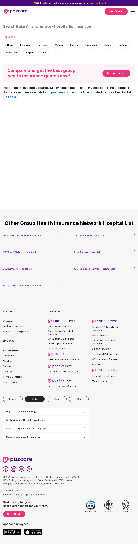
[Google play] (12, 532)
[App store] (33, 532)
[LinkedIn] (21, 469)
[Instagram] (13, 469)
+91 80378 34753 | (12, 494)
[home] (16, 11)
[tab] (13, 399)
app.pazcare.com (57, 92)
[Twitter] (29, 469)
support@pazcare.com (34, 494)
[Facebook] (5, 469)
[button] (132, 11)
